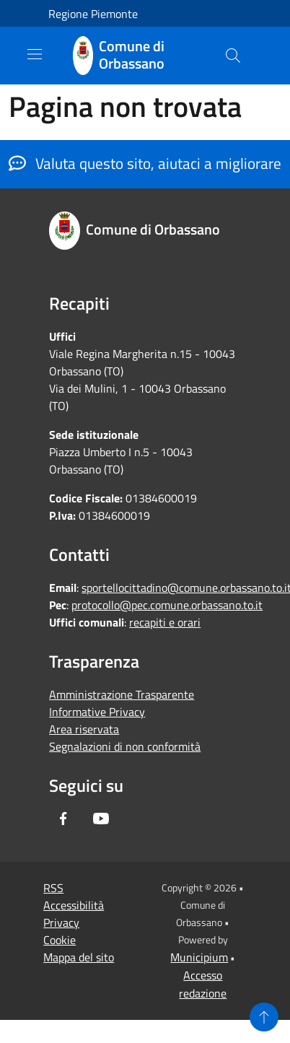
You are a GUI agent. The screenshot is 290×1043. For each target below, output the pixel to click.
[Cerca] (233, 55)
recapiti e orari (165, 622)
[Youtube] (101, 818)
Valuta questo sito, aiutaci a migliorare (145, 163)
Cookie (59, 939)
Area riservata (84, 729)
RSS (53, 887)
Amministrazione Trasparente (121, 694)
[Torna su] (264, 1017)
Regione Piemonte (93, 13)
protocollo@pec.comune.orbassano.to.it (167, 605)
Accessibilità (73, 905)
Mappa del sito (78, 957)
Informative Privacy (97, 711)
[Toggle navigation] (34, 54)
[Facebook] (63, 818)
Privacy (61, 922)
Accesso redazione (203, 984)
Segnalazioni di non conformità (125, 746)
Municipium (199, 957)
